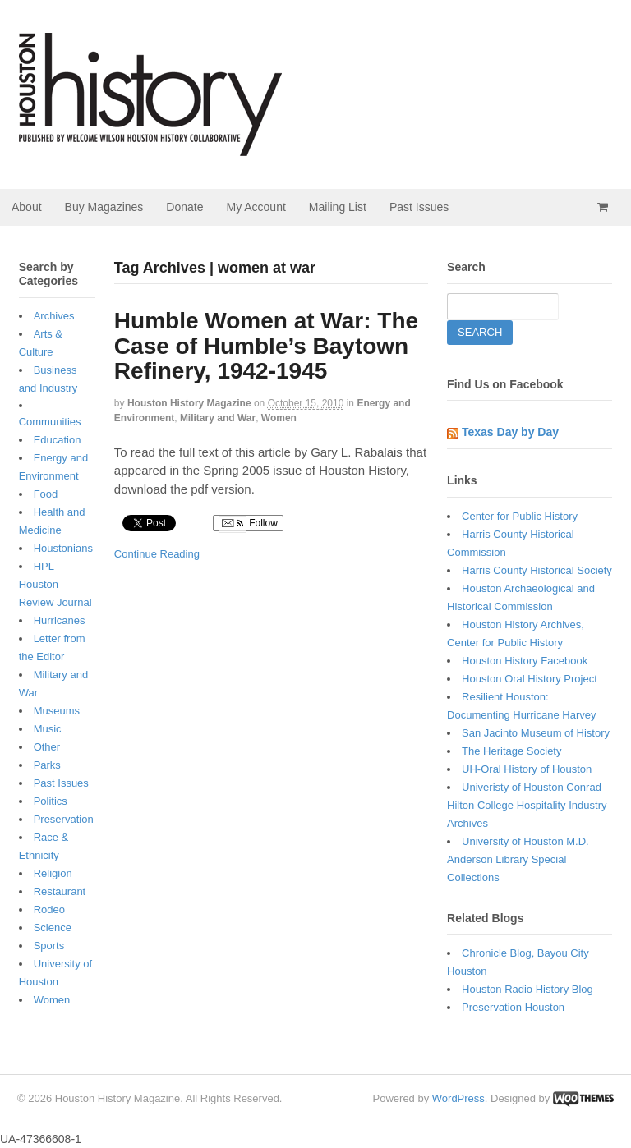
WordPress (458, 1098)
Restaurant (60, 891)
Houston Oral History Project (529, 679)
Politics (50, 801)
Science (52, 927)
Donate (184, 207)
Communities (50, 422)
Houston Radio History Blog (527, 989)
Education (57, 440)
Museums (57, 711)
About (27, 207)
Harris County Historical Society (537, 570)
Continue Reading (157, 554)
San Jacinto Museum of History (536, 733)
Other (47, 747)
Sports (49, 945)
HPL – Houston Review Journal (55, 584)
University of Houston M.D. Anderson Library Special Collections (518, 859)
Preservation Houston (513, 1007)
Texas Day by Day (510, 432)
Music (48, 729)
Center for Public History (520, 516)
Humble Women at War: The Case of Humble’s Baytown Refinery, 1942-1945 (266, 346)
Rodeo (49, 909)
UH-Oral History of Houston (527, 769)
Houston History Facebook (524, 660)
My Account (255, 207)
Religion (53, 873)
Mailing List (337, 207)
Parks (47, 765)
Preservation (64, 819)
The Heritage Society (511, 751)
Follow (248, 524)
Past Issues (419, 207)
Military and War (218, 418)
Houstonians (63, 548)
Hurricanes (59, 620)
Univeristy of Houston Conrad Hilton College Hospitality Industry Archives (526, 805)
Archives (54, 316)
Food (46, 494)
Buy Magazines (104, 207)
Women (279, 418)
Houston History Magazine (189, 403)
